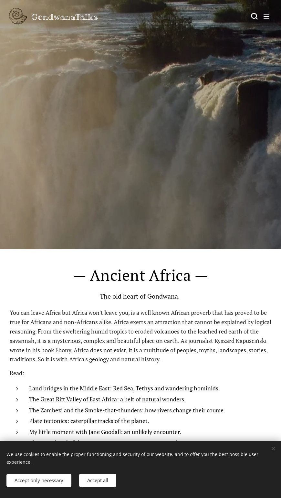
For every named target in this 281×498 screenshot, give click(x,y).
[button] (253, 16)
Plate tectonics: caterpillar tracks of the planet (88, 421)
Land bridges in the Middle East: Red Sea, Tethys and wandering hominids (123, 388)
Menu (266, 16)
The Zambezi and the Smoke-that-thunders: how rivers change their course (126, 410)
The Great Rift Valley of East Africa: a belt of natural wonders (106, 399)
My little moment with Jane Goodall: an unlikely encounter (104, 432)
